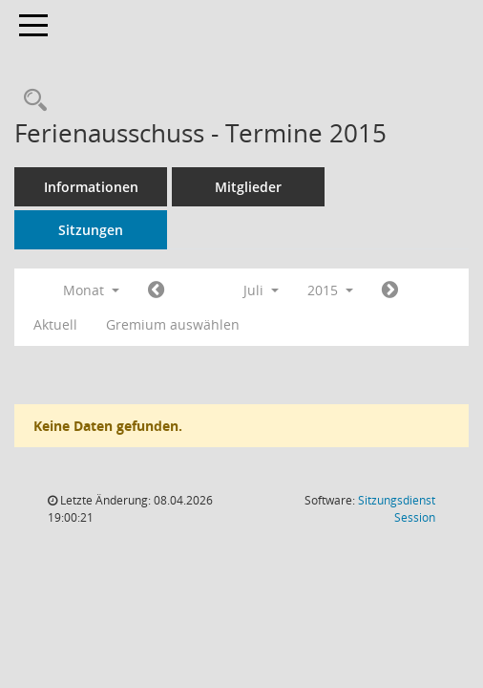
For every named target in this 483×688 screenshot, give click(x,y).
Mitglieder (248, 187)
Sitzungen (90, 230)
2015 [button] (330, 290)
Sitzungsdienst (396, 509)
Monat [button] (91, 290)
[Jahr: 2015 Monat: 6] (156, 290)
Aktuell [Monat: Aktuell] (55, 324)
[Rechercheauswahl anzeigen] (30, 101)
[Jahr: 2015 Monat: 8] (390, 290)
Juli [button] (261, 290)
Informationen (91, 187)
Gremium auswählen (173, 324)
